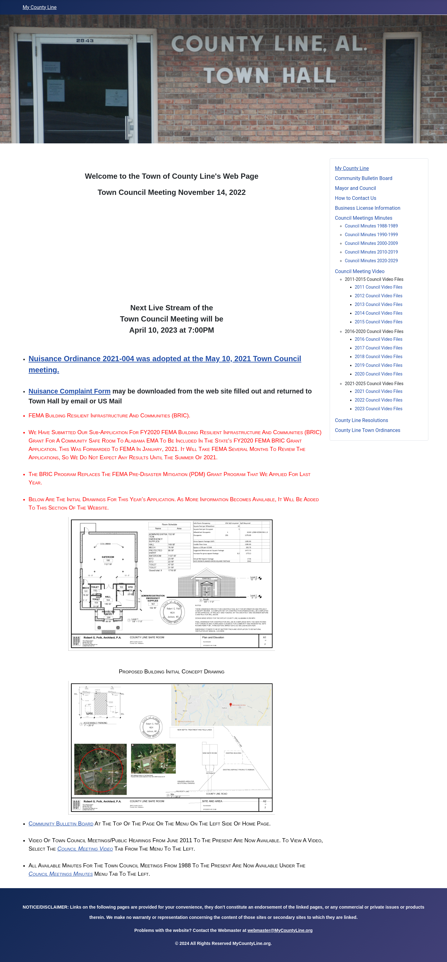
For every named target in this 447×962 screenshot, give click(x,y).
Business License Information (367, 208)
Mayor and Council (365, 188)
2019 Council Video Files (378, 365)
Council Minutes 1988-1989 (371, 225)
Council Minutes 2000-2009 (371, 243)
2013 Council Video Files (378, 304)
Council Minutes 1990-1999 (371, 234)
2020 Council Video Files (378, 373)
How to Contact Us (355, 198)
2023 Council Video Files (378, 408)
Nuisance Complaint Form (70, 391)
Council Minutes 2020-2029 (371, 260)
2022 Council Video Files (378, 400)
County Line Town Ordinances (367, 430)
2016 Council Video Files (378, 339)
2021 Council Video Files (378, 391)
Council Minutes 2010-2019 (371, 251)
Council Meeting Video (85, 849)
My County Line (39, 7)
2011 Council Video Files (378, 287)
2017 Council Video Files (378, 347)
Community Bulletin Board (61, 823)
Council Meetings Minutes (61, 874)
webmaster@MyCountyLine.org (280, 930)
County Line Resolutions (361, 420)
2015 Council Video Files (378, 321)
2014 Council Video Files (378, 313)
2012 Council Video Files (378, 295)
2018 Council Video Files (378, 356)
